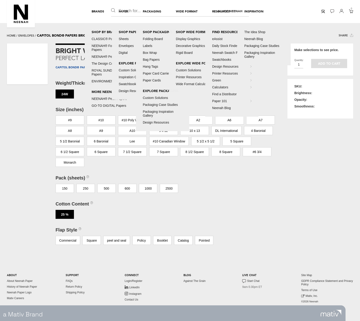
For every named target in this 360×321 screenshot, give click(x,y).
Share (346, 35)
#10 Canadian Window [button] (169, 141)
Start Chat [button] (250, 281)
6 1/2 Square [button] (70, 152)
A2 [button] (198, 120)
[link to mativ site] (331, 313)
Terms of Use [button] (309, 290)
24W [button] (64, 94)
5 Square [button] (236, 141)
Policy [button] (141, 240)
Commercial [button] (67, 240)
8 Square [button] (225, 152)
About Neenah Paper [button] (20, 281)
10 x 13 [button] (194, 131)
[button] (21, 14)
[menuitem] (98, 11)
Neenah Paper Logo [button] (19, 292)
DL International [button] (226, 131)
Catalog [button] (183, 240)
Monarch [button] (70, 162)
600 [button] (127, 188)
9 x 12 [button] (163, 131)
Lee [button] (132, 141)
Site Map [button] (306, 275)
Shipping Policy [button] (75, 292)
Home (11, 35)
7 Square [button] (163, 152)
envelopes (26, 35)
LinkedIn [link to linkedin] (132, 287)
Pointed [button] (204, 240)
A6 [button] (229, 120)
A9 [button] (101, 131)
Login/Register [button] (133, 281)
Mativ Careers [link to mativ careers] (15, 298)
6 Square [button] (101, 152)
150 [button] (64, 188)
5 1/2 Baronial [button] (70, 141)
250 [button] (85, 188)
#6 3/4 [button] (257, 152)
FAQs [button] (69, 281)
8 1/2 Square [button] (195, 152)
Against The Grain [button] (194, 281)
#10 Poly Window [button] (134, 120)
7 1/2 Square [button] (132, 152)
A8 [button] (70, 131)
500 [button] (106, 188)
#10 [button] (101, 120)
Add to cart (329, 64)
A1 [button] (167, 120)
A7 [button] (260, 120)
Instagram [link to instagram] (133, 294)
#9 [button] (70, 120)
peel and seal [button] (116, 240)
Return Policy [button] (74, 286)
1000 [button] (148, 188)
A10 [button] (132, 131)
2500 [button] (169, 188)
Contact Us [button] (131, 299)
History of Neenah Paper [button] (22, 286)
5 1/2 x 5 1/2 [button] (205, 141)
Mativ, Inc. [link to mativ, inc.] (309, 296)
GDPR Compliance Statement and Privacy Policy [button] (327, 282)
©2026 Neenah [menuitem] (309, 301)
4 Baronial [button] (258, 131)
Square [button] (92, 240)
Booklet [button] (162, 240)
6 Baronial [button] (101, 141)
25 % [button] (64, 214)
